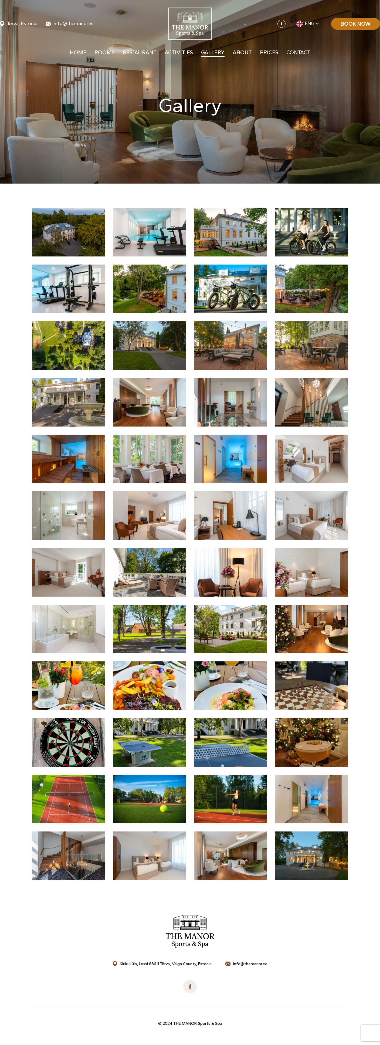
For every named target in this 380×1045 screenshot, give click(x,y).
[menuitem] (308, 24)
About (242, 53)
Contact (298, 53)
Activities (179, 53)
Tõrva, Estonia (22, 24)
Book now (356, 24)
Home (78, 53)
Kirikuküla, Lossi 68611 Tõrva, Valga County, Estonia (166, 963)
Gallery (213, 53)
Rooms (104, 53)
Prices (269, 53)
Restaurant (140, 53)
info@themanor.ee (73, 24)
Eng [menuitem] (309, 24)
